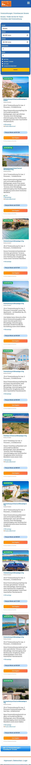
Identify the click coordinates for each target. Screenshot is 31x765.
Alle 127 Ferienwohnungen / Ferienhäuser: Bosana (12, 749)
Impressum (8, 761)
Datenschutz (17, 761)
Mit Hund (5, 64)
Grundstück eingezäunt (9, 66)
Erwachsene (5, 46)
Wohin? (3, 25)
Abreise (4, 39)
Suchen (15, 70)
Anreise (4, 32)
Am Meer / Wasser (7, 62)
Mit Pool (5, 60)
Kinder (3, 53)
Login (25, 761)
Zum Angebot (15, 138)
